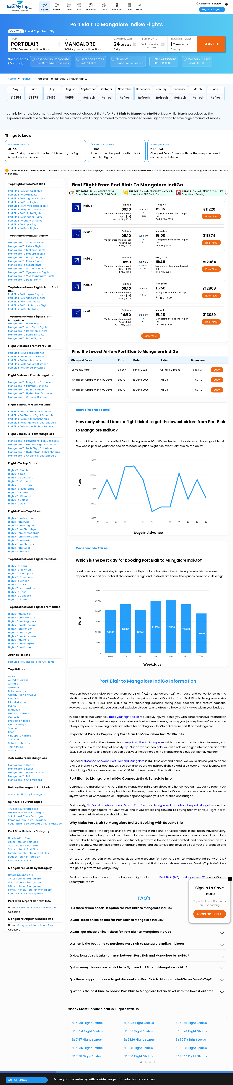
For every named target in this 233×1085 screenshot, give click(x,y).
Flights (26, 79)
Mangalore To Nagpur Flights (26, 257)
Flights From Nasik (19, 540)
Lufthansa (14, 709)
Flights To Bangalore (20, 477)
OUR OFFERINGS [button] (17, 1080)
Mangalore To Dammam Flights (27, 331)
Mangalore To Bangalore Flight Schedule (33, 441)
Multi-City (48, 31)
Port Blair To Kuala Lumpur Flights (28, 305)
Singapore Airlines (19, 735)
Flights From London (20, 629)
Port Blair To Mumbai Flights (25, 191)
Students (127, 61)
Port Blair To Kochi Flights (23, 309)
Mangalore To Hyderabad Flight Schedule (34, 452)
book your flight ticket (124, 717)
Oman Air (14, 717)
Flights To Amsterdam (21, 588)
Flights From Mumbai (21, 518)
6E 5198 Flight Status (86, 1056)
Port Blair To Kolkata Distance (26, 353)
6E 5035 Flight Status (87, 1048)
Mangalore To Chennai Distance (28, 397)
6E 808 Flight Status (138, 1048)
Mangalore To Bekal (20, 776)
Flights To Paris (17, 592)
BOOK (217, 370)
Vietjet (12, 750)
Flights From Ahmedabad (24, 533)
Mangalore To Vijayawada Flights (29, 272)
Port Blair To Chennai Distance (27, 356)
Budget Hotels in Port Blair (24, 856)
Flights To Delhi (17, 503)
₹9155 (51, 97)
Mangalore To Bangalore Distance (29, 382)
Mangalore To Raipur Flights (25, 261)
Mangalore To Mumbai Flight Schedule (32, 444)
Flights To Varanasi (20, 481)
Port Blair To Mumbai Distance (26, 367)
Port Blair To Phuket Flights (24, 301)
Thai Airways (16, 747)
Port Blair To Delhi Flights (23, 228)
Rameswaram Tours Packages (27, 820)
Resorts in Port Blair (20, 860)
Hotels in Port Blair (19, 838)
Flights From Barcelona (22, 625)
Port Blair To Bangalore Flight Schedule (32, 422)
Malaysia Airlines (18, 713)
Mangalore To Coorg (21, 765)
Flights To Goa (17, 474)
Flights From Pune (19, 522)
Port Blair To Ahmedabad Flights (28, 206)
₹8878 (33, 97)
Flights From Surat (19, 548)
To (66, 38)
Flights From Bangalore (22, 525)
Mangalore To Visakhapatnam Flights (31, 276)
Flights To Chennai (19, 496)
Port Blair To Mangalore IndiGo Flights (31, 662)
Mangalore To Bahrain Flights (26, 334)
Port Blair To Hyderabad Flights (27, 209)
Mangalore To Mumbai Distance (28, 386)
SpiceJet (13, 739)
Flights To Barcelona (20, 577)
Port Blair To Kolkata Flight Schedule (30, 411)
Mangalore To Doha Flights (24, 338)
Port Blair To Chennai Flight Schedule (31, 415)
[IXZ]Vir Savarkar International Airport (30, 49)
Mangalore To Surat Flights (24, 265)
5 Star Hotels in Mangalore (24, 886)
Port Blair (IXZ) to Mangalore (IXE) (183, 877)
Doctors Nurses (197, 61)
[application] (147, 490)
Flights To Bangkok (19, 595)
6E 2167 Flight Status (86, 1039)
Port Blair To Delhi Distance (24, 360)
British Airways (17, 691)
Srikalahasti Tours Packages (25, 816)
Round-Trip (32, 31)
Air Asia (12, 676)
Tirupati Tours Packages (23, 809)
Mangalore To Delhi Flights (24, 279)
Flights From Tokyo (19, 632)
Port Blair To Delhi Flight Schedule (28, 419)
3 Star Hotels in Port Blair (23, 842)
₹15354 (16, 97)
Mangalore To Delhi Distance (26, 389)
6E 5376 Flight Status (191, 1023)
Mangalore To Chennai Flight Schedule (32, 455)
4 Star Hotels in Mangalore (24, 882)
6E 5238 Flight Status (87, 1023)
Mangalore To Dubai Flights (25, 323)
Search (211, 44)
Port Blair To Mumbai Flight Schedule (30, 426)
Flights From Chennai (21, 544)
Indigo (12, 706)
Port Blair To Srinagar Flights (25, 217)
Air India (13, 683)
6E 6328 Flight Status (191, 1048)
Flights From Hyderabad (23, 536)
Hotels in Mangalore (20, 875)
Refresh (89, 97)
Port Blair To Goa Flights (22, 194)
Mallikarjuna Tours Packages (26, 812)
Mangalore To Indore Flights (25, 246)
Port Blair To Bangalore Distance (28, 364)
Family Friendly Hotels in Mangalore (30, 890)
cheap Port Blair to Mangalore (143, 742)
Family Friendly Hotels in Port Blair (28, 853)
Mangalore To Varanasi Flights (27, 268)
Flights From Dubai (19, 614)
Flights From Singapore (22, 621)
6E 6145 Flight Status (138, 1023)
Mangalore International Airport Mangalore (184, 805)
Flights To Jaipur (18, 500)
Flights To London (18, 581)
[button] (141, 1062)
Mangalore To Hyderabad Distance (30, 393)
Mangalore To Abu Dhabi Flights (28, 327)
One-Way (16, 31)
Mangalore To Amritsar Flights (26, 242)
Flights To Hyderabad (21, 489)
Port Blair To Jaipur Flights (24, 224)
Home (12, 79)
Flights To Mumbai (19, 470)
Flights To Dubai (17, 566)
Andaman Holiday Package (25, 794)
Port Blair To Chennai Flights (25, 220)
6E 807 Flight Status (138, 1031)
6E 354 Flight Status (138, 1056)
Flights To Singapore (20, 573)
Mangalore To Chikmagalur (25, 780)
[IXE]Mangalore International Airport (83, 49)
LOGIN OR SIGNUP (209, 914)
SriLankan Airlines (19, 743)
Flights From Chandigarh (23, 529)
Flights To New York (20, 569)
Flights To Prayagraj (20, 485)
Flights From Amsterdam (23, 636)
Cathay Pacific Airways (22, 695)
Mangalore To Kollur (20, 768)
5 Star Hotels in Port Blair (23, 849)
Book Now (211, 216)
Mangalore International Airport (36, 925)
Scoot (11, 732)
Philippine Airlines (19, 721)
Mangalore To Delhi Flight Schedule (30, 448)
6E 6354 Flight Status (87, 1031)
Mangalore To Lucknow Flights (26, 250)
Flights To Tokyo (18, 584)
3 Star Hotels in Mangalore (24, 878)
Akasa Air (14, 687)
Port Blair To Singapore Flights (26, 298)
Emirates (13, 698)
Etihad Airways (17, 702)
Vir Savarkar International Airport (37, 907)
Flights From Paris (19, 640)
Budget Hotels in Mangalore (25, 893)
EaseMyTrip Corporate (51, 61)
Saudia (12, 728)
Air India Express (18, 680)
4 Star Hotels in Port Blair (23, 845)
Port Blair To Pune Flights (23, 202)
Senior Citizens (163, 61)
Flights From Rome (19, 647)
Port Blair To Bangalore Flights (26, 198)
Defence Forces (90, 61)
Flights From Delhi (19, 551)
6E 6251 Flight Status (191, 1039)
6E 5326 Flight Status (139, 1039)
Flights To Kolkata (19, 492)
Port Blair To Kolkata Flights (24, 213)
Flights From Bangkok (21, 643)
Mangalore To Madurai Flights (26, 253)
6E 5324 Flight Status (191, 1031)
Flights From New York (21, 617)
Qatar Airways (17, 724)
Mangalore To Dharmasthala (26, 772)
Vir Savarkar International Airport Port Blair (117, 805)
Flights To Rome (18, 599)
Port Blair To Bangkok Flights (25, 294)
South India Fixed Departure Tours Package (35, 823)
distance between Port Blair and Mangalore (114, 761)
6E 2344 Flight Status (191, 1056)
